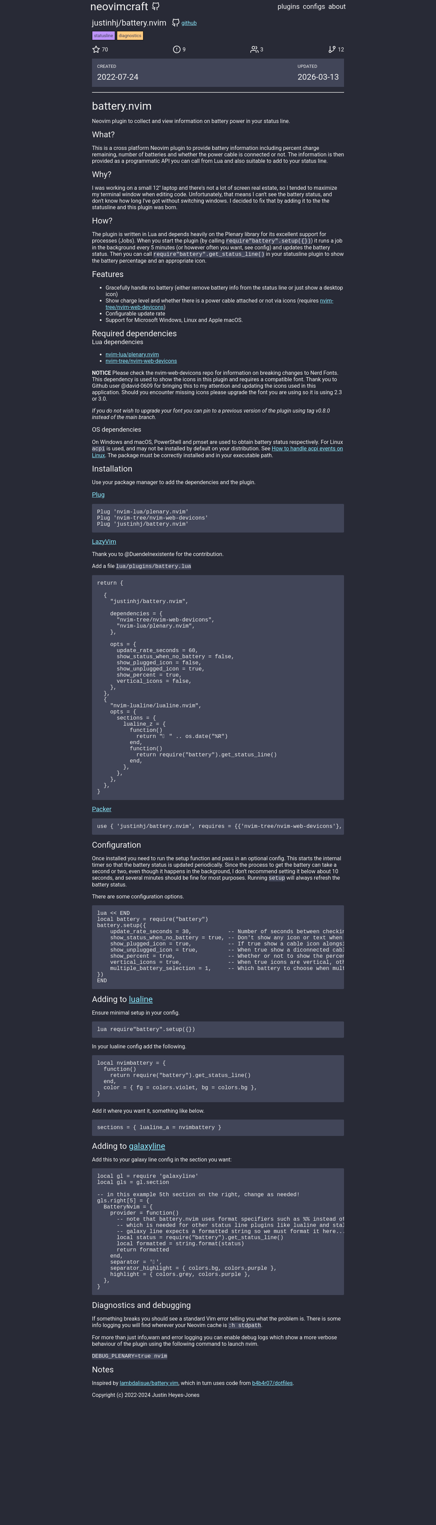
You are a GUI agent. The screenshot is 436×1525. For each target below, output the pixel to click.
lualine (141, 1072)
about (337, 6)
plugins (289, 6)
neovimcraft (119, 6)
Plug (98, 496)
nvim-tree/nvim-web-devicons (141, 362)
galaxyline (147, 1230)
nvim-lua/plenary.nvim (132, 356)
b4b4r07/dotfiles (272, 1494)
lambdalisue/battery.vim (149, 1494)
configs (314, 6)
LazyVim (104, 548)
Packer (101, 863)
